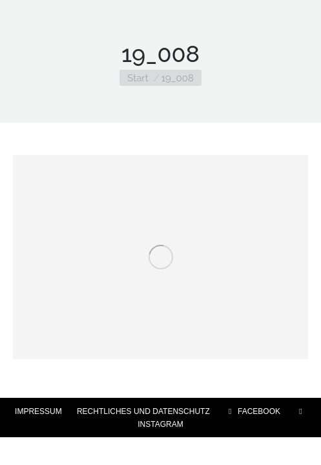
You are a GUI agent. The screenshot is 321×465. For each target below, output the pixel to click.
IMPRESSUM (38, 411)
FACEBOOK (252, 411)
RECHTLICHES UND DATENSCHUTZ (143, 411)
